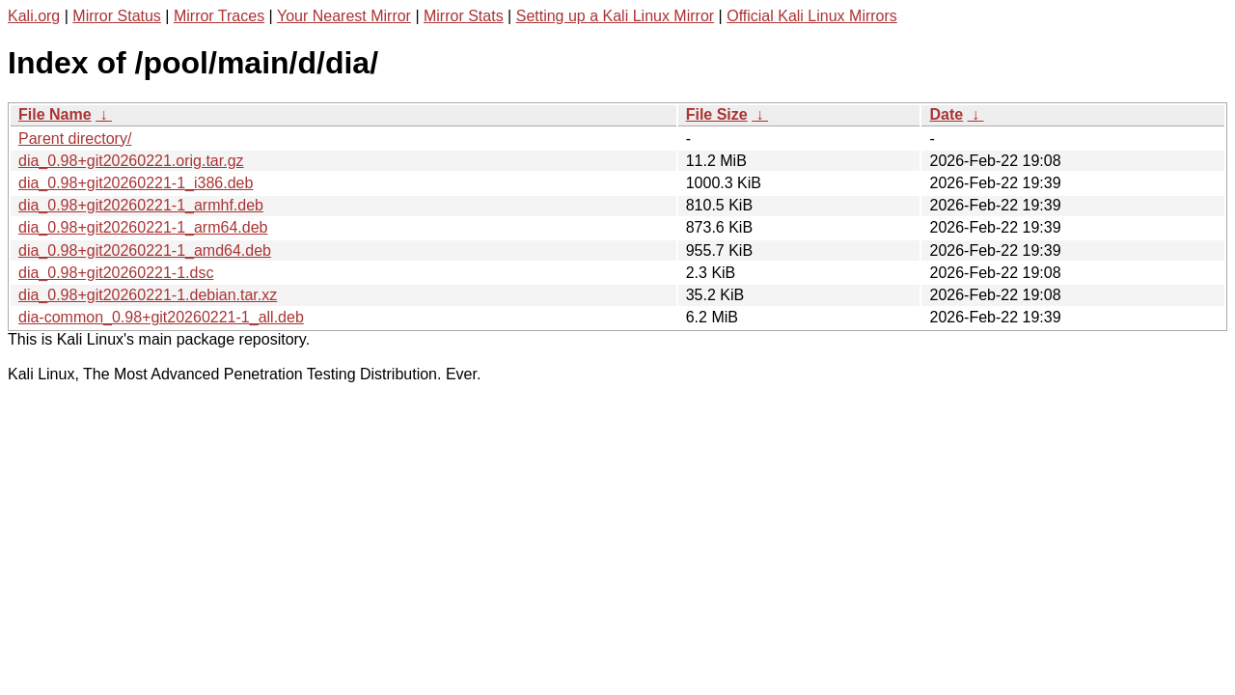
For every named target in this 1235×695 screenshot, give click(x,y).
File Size (717, 114)
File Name (55, 114)
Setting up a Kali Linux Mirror (615, 16)
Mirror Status (116, 16)
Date (946, 114)
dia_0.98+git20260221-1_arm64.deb (142, 227)
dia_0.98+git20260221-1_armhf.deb (140, 205)
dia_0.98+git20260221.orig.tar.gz (131, 161)
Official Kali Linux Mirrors (812, 16)
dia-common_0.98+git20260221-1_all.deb (161, 317)
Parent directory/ (74, 138)
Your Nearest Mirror (344, 16)
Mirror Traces (219, 16)
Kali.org (34, 16)
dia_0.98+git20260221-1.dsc (115, 272)
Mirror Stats (464, 16)
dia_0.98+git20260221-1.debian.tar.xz (147, 295)
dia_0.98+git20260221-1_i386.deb (135, 183)
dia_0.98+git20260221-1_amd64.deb (144, 250)
